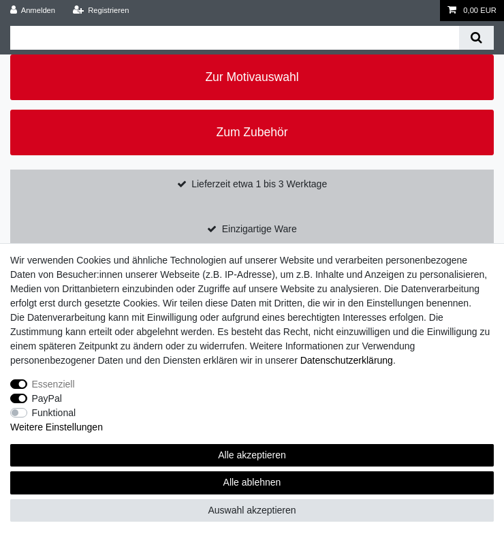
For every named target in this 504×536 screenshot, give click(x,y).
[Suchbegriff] (234, 38)
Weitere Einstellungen (56, 427)
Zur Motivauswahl (251, 77)
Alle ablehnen (252, 482)
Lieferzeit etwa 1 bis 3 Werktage (259, 183)
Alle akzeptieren (252, 455)
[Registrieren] (100, 10)
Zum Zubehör (251, 132)
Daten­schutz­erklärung (346, 360)
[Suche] (476, 38)
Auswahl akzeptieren (252, 510)
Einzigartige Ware (259, 228)
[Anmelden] (33, 10)
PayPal (47, 398)
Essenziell (53, 384)
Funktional (54, 412)
